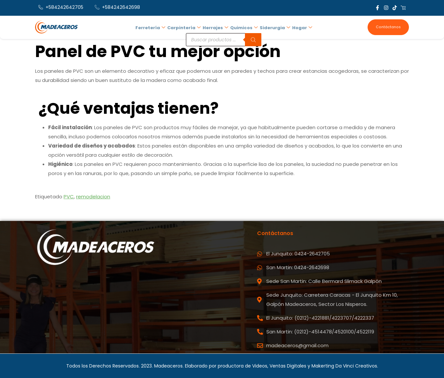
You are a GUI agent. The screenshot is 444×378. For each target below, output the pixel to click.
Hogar (301, 26)
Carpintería (185, 26)
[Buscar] (254, 37)
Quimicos (244, 26)
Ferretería (152, 26)
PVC (69, 196)
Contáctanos (389, 27)
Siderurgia (274, 26)
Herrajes (216, 26)
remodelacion (93, 196)
